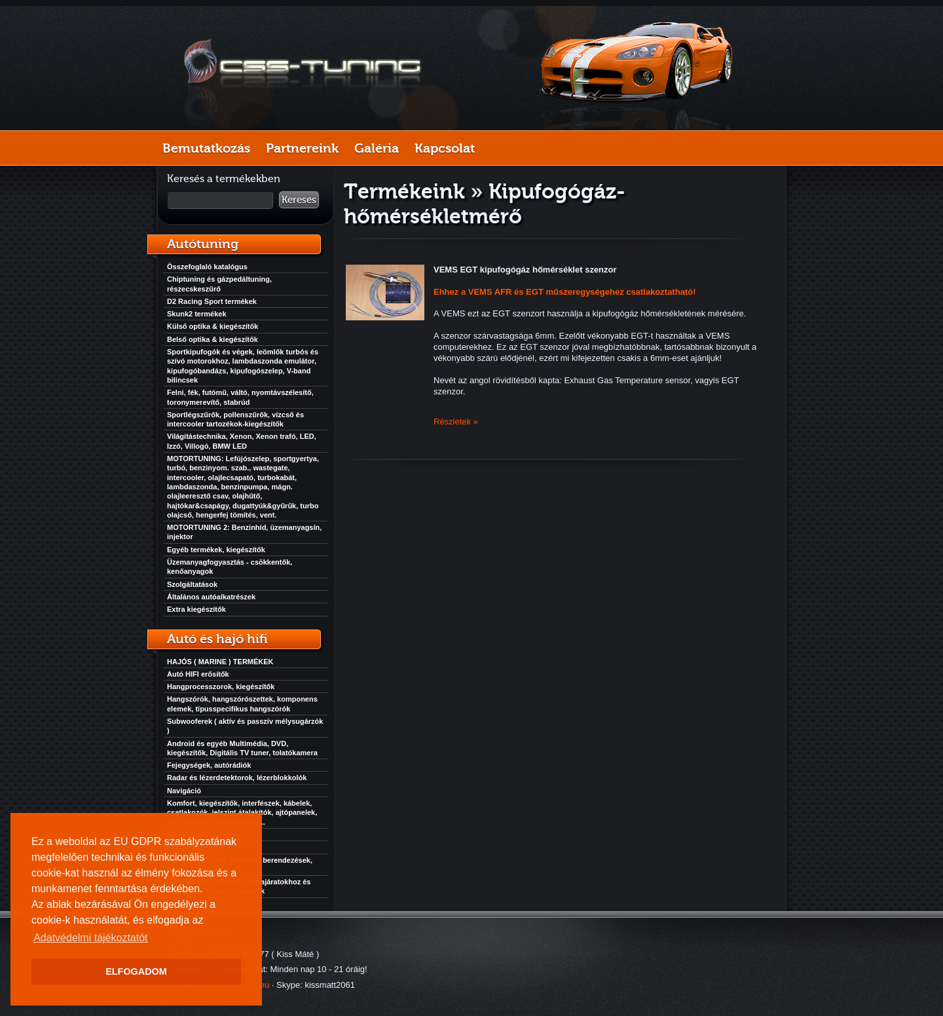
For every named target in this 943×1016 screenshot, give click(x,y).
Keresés (299, 200)
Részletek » (456, 421)
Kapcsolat (445, 148)
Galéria (376, 148)
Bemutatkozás (206, 148)
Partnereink (302, 148)
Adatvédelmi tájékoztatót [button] (90, 937)
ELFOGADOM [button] (136, 971)
